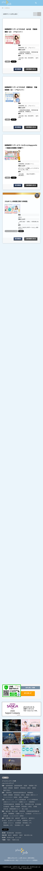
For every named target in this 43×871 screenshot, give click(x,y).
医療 (3, 785)
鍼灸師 (27, 825)
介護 (3, 799)
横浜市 (10, 835)
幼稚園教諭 (30, 792)
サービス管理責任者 (32, 799)
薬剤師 (34, 788)
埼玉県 (3, 837)
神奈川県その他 (28, 835)
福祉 (3, 811)
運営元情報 (31, 858)
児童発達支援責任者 (8, 804)
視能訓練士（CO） (8, 825)
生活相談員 (6, 806)
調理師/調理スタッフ (14, 809)
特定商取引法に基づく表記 (11, 860)
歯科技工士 (24, 818)
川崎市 (21, 835)
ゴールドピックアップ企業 (9, 781)
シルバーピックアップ (8, 783)
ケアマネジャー (10, 799)
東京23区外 (18, 833)
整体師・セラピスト (8, 823)
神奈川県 (4, 835)
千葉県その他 (15, 840)
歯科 (3, 818)
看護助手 (16, 788)
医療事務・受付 (33, 785)
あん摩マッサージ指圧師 (14, 820)
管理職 (35, 806)
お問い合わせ (23, 858)
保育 (3, 792)
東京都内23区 (10, 833)
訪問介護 (5, 809)
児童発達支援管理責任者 (19, 792)
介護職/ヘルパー (23, 802)
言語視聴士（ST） (19, 825)
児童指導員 (9, 792)
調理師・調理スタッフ (32, 795)
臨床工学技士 (6, 790)
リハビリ (4, 820)
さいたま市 (18, 837)
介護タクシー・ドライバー (10, 802)
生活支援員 (38, 804)
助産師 (25, 785)
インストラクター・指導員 (10, 797)
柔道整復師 (18, 823)
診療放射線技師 (18, 785)
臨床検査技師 (9, 785)
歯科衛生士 (32, 818)
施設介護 (8, 811)
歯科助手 (17, 818)
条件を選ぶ (27, 693)
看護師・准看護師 (8, 788)
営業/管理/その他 (29, 804)
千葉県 (3, 840)
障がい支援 (25, 809)
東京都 (3, 833)
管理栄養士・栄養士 (25, 788)
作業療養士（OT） (27, 820)
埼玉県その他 (10, 837)
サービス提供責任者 (20, 799)
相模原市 (15, 835)
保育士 (20, 797)
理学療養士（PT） (27, 823)
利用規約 (35, 860)
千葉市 (8, 840)
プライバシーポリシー (25, 860)
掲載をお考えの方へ (13, 858)
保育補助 (26, 797)
